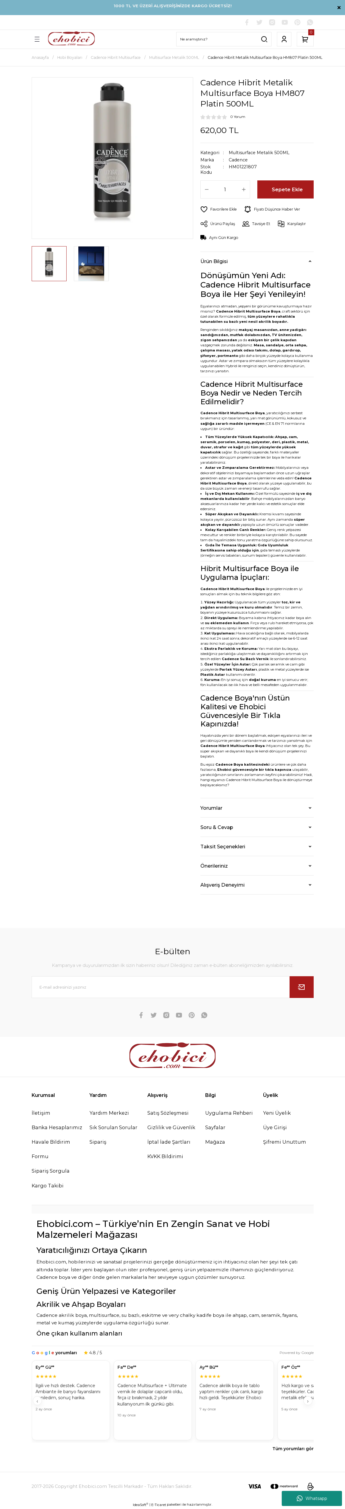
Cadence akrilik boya (61, 1315)
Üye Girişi (275, 1127)
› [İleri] (308, 1401)
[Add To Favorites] (218, 209)
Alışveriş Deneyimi (222, 885)
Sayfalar (215, 1127)
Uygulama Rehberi (229, 1113)
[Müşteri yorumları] (173, 1401)
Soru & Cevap (216, 827)
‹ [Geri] (37, 1401)
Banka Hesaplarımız (57, 1127)
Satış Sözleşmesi (168, 1113)
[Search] (223, 39)
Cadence (238, 160)
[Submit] (302, 987)
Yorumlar (211, 808)
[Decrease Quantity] (207, 189)
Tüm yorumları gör (293, 1448)
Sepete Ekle (287, 189)
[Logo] (71, 39)
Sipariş (97, 1142)
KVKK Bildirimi (165, 1156)
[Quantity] (225, 189)
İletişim (41, 1113)
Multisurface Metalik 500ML (259, 152)
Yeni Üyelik (277, 1113)
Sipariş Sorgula (51, 1171)
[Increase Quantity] (244, 189)
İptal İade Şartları (168, 1142)
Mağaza (215, 1142)
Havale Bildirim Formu (51, 1149)
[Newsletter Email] (173, 987)
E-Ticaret (158, 1505)
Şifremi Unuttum (284, 1142)
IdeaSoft (140, 1504)
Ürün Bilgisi (214, 261)
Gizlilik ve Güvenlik (171, 1127)
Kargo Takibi (48, 1186)
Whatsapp (312, 1498)
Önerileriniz (214, 866)
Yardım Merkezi (109, 1113)
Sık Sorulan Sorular (113, 1127)
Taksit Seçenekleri (222, 846)
